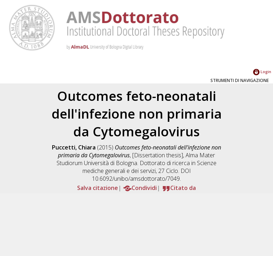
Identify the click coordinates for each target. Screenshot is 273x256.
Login (262, 71)
